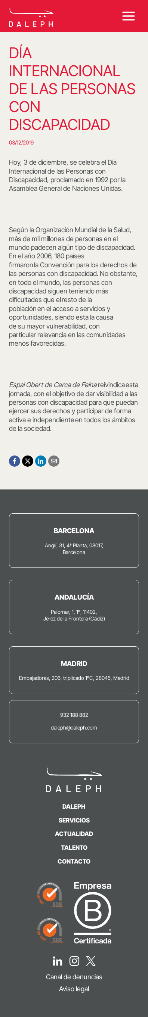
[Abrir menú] (128, 16)
